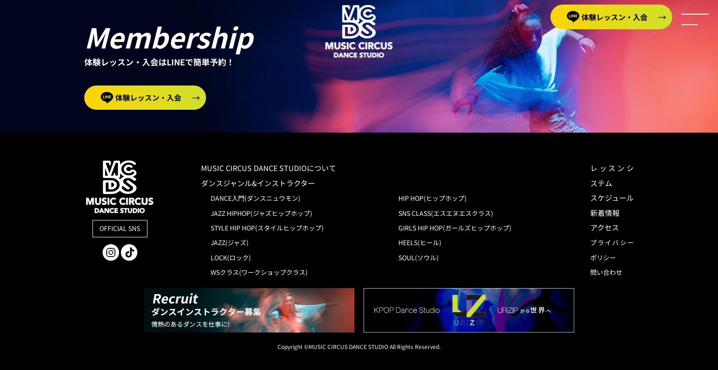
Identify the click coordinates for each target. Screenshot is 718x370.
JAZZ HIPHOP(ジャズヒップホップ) (261, 213)
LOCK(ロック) (231, 257)
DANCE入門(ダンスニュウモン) (255, 198)
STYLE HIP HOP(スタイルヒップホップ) (267, 227)
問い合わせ (606, 272)
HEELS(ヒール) (419, 242)
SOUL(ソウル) (418, 257)
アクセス (604, 227)
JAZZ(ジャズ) (230, 242)
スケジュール (612, 197)
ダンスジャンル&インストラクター (258, 182)
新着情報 (605, 212)
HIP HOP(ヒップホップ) (432, 198)
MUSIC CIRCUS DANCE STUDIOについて (276, 167)
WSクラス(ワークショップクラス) (259, 272)
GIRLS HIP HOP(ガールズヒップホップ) (454, 227)
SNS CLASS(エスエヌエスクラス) (445, 213)
